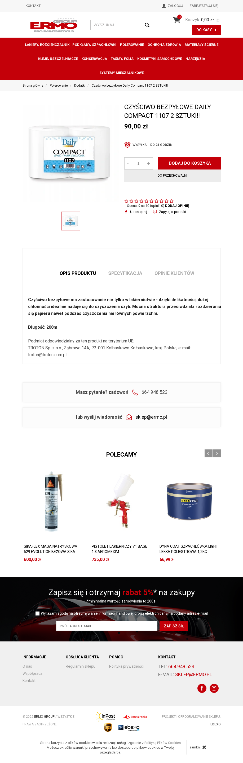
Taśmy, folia (122, 59)
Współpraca (32, 673)
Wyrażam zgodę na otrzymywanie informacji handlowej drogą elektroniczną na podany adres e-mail (124, 613)
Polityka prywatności (126, 666)
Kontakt (33, 6)
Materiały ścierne (201, 45)
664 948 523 (181, 666)
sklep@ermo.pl (151, 417)
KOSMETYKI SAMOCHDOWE (159, 59)
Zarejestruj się (203, 6)
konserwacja (94, 59)
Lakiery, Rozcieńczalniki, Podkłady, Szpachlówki (70, 45)
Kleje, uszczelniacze (58, 59)
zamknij (197, 747)
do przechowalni (172, 175)
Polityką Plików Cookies (162, 743)
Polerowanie (132, 45)
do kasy (206, 30)
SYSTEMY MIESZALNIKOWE (121, 73)
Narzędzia (195, 59)
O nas (27, 666)
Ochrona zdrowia (164, 45)
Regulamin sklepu (80, 666)
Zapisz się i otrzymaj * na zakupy (121, 592)
